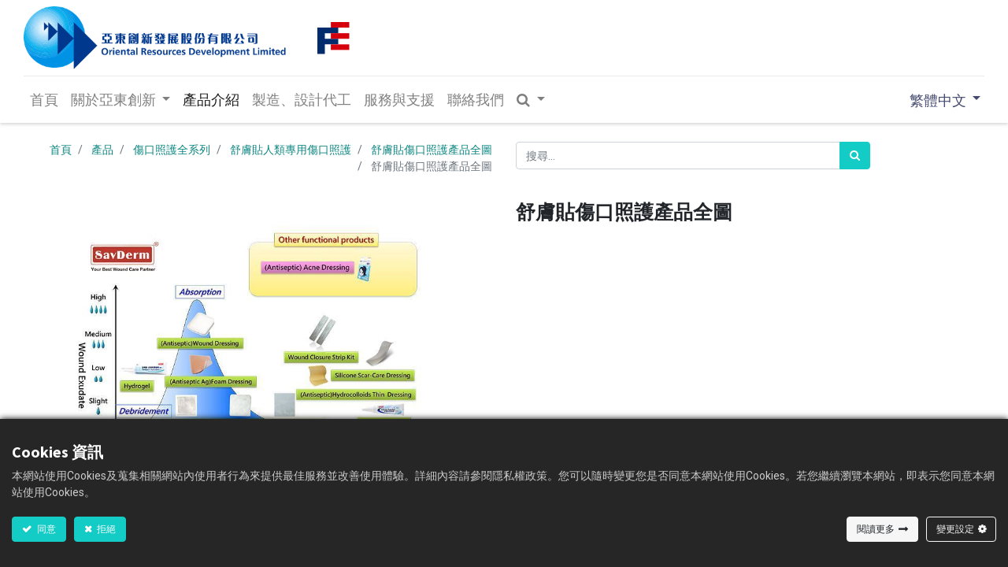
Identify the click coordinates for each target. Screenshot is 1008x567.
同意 (45, 529)
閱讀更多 (876, 529)
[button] (532, 100)
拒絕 (105, 529)
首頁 (61, 149)
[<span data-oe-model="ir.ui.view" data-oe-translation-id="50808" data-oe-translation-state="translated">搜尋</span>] (854, 155)
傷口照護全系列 (171, 149)
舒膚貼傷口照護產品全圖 (431, 149)
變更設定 (955, 529)
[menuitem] (44, 100)
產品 (102, 149)
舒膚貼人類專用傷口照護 (290, 149)
